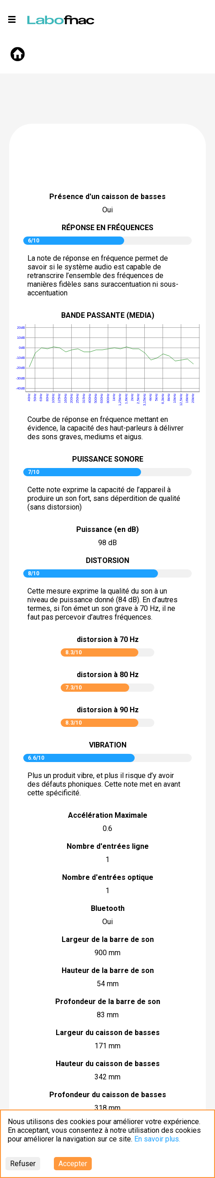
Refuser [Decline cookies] (23, 1163)
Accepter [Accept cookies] (72, 1163)
